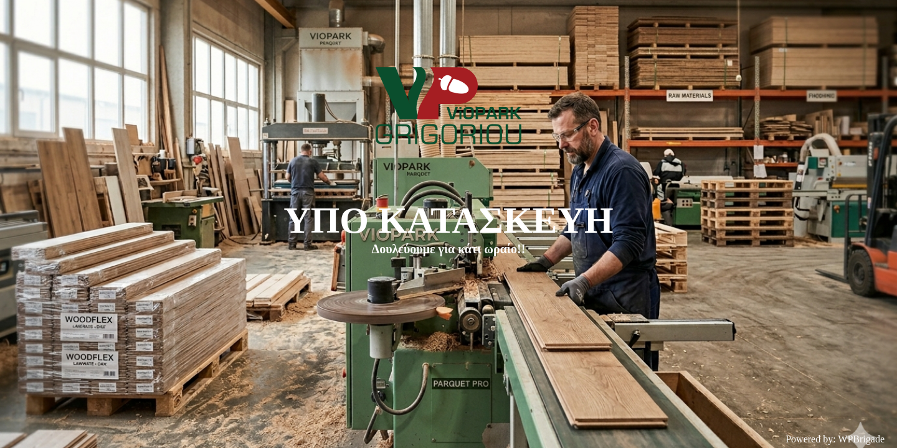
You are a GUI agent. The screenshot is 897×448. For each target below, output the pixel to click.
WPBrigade (861, 439)
